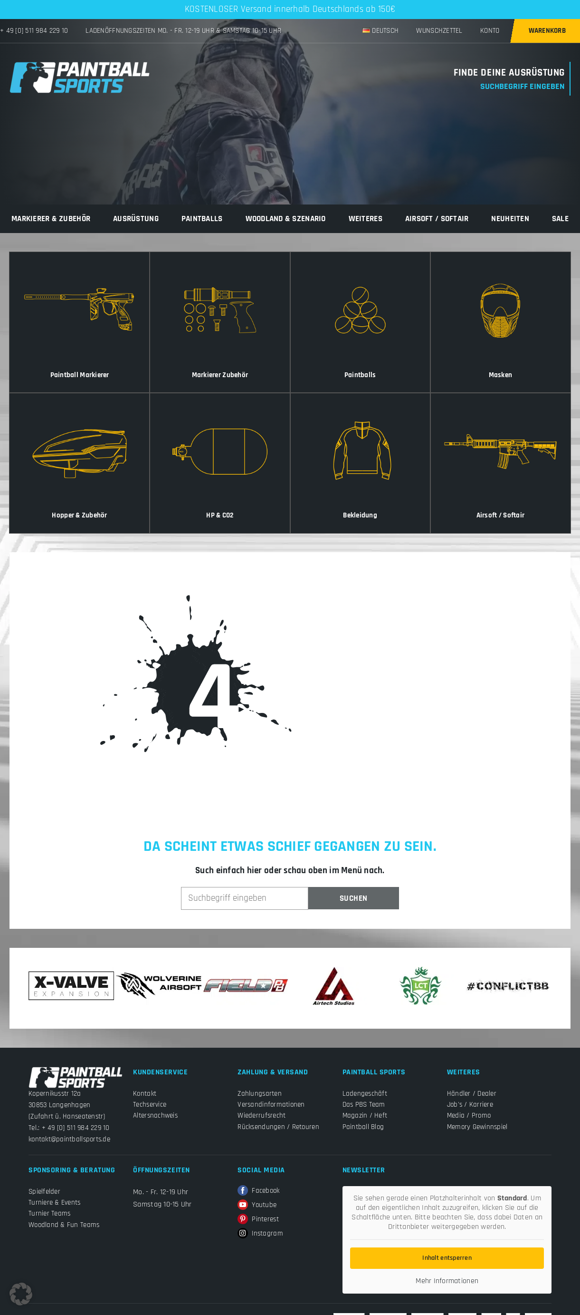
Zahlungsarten (259, 1093)
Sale (560, 219)
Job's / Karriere (470, 1104)
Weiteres (365, 219)
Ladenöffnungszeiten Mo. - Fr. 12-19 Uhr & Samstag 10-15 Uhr (183, 30)
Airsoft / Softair (437, 219)
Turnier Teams (49, 1213)
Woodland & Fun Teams (64, 1224)
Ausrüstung (136, 219)
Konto (489, 30)
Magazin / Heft (365, 1115)
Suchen (354, 898)
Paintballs (202, 219)
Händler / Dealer (471, 1093)
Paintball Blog (363, 1126)
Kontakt (144, 1093)
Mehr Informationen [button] (447, 1281)
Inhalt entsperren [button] (447, 1258)
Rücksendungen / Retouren (278, 1126)
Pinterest (258, 1219)
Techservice (149, 1104)
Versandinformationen (271, 1104)
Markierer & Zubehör (50, 219)
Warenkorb (547, 30)
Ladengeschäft (364, 1093)
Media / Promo (469, 1115)
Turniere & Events (55, 1202)
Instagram (260, 1233)
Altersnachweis (155, 1115)
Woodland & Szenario (286, 219)
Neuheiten (510, 219)
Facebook (258, 1191)
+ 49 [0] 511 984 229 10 (34, 30)
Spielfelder (44, 1191)
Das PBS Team (363, 1104)
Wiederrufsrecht (261, 1115)
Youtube (257, 1205)
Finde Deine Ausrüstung (509, 73)
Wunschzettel (439, 30)
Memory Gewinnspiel (477, 1126)
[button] (21, 1294)
